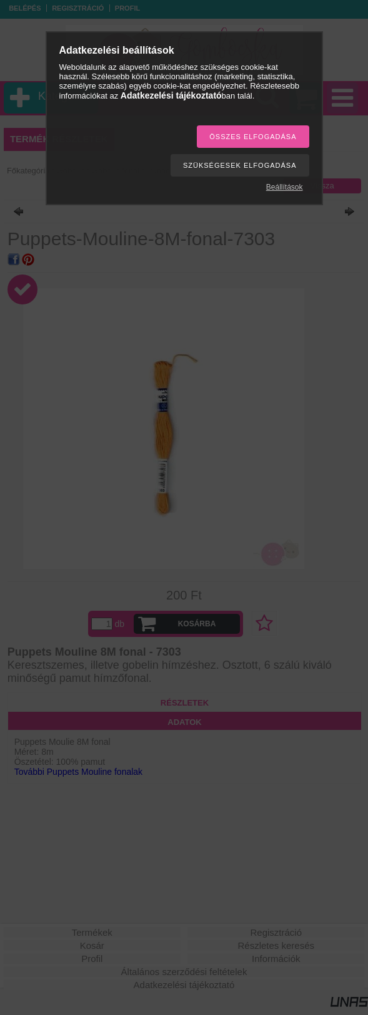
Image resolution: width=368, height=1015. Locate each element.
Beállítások (284, 187)
